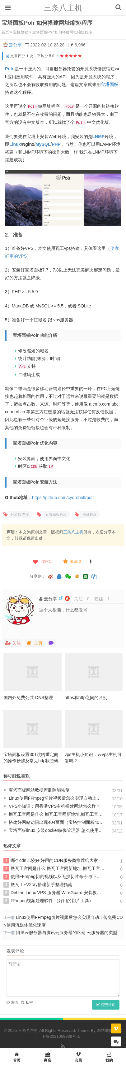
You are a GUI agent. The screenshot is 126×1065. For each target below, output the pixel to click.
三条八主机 (63, 7)
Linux (15, 144)
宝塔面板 (109, 84)
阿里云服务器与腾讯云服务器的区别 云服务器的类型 (66, 932)
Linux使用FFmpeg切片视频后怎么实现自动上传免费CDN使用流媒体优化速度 (54, 798)
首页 (5, 32)
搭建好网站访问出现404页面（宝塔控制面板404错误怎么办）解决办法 (54, 822)
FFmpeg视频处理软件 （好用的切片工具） (48, 901)
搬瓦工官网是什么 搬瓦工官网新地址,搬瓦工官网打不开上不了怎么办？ (54, 814)
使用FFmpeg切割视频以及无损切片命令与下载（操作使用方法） (54, 877)
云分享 (15, 44)
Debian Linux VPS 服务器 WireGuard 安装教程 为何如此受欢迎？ (54, 893)
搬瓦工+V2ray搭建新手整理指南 (37, 885)
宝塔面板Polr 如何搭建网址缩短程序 (62, 32)
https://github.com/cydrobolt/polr (63, 497)
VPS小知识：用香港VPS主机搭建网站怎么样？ (51, 806)
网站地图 (105, 1030)
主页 (34, 643)
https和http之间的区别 (86, 697)
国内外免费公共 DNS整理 (28, 697)
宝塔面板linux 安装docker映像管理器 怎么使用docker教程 (54, 830)
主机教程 (20, 32)
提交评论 (105, 1004)
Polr (9, 68)
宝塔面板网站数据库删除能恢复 (36, 790)
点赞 (41, 561)
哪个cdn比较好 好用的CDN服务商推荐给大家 (50, 860)
